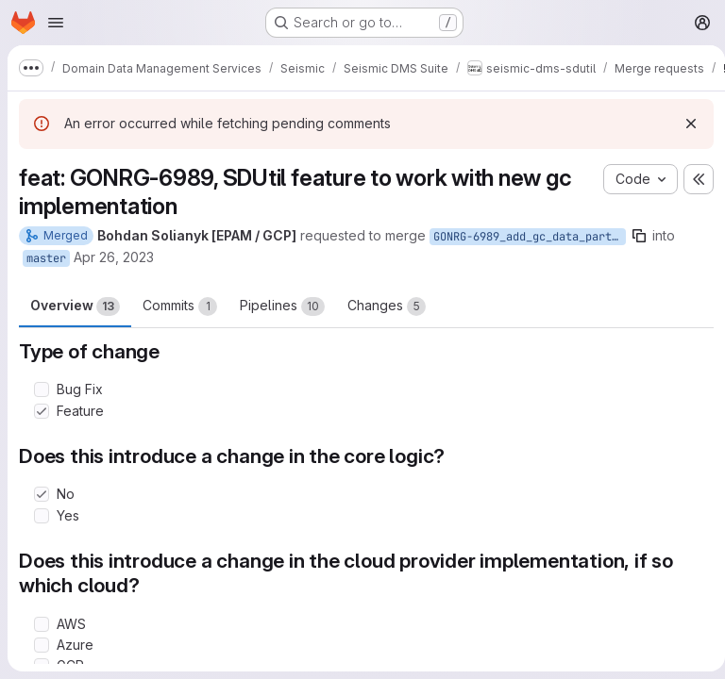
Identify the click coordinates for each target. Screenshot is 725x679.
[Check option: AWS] (41, 624)
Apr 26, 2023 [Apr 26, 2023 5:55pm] (114, 257)
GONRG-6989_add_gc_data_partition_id (529, 236)
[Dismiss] (683, 123)
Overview (75, 306)
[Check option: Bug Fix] (41, 389)
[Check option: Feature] (41, 411)
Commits (180, 306)
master (46, 258)
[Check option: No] (41, 494)
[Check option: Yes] (41, 515)
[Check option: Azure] (41, 645)
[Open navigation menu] (56, 23)
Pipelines (282, 306)
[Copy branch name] (639, 235)
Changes (386, 306)
